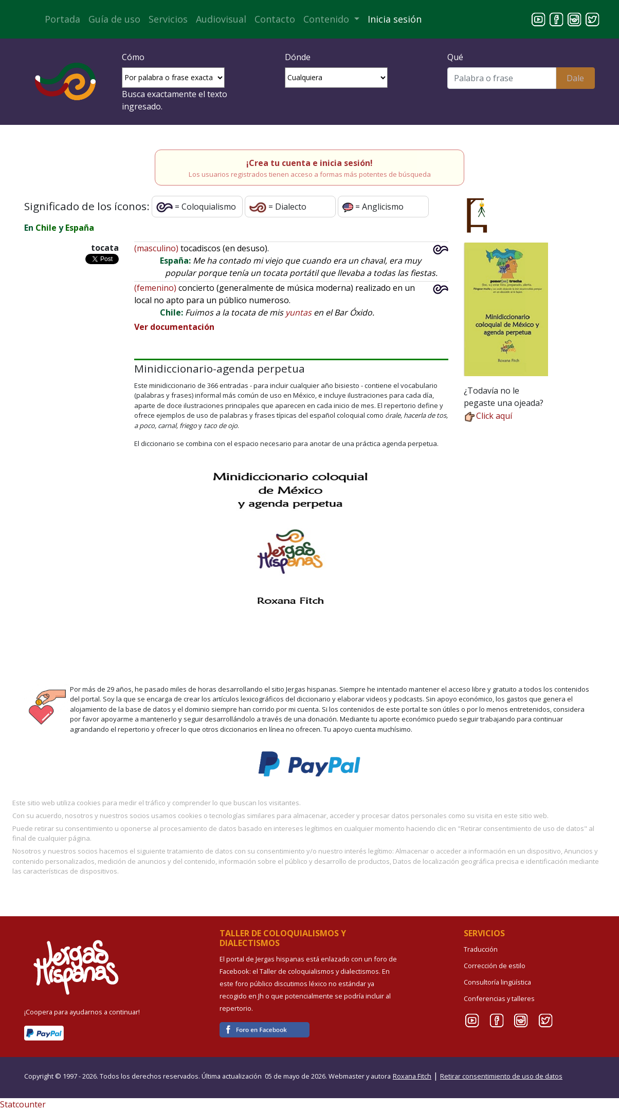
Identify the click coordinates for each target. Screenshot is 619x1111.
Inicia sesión (395, 19)
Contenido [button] (327, 19)
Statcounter (23, 1104)
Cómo (133, 57)
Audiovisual (221, 19)
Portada (62, 19)
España (79, 227)
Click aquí (488, 415)
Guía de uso (114, 19)
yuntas (298, 312)
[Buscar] (501, 78)
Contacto (274, 19)
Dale (575, 78)
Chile (46, 227)
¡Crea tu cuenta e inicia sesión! (309, 163)
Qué (455, 57)
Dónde (298, 57)
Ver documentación (174, 326)
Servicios (168, 19)
